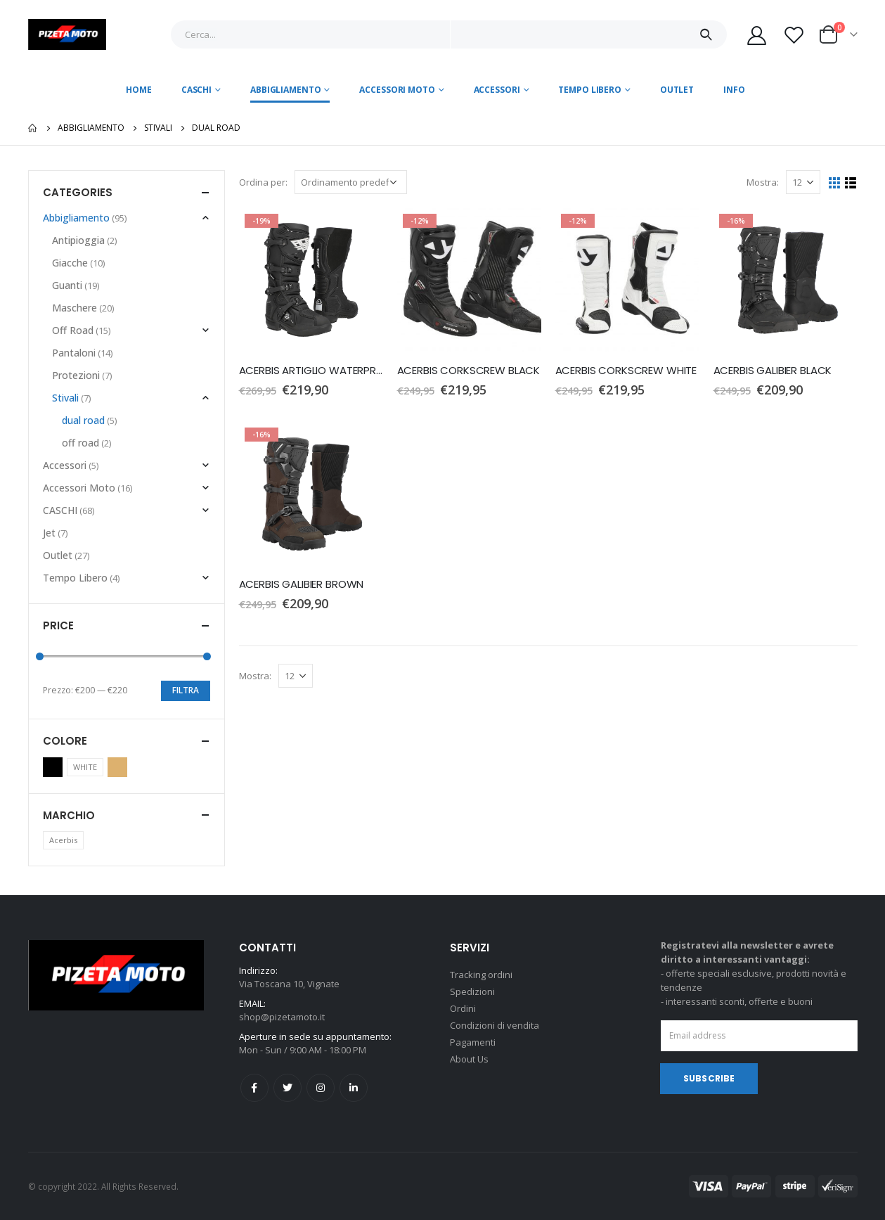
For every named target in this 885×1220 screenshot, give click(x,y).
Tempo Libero (589, 90)
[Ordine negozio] (351, 182)
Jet (49, 532)
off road (80, 442)
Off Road (72, 330)
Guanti (67, 285)
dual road (83, 420)
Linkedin (354, 1088)
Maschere (74, 307)
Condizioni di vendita (494, 1025)
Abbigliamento (285, 90)
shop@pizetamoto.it (282, 1016)
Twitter (287, 1088)
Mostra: (763, 182)
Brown (117, 767)
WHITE (85, 767)
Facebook (254, 1088)
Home (139, 90)
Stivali (65, 397)
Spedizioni (472, 991)
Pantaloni (74, 352)
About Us (469, 1059)
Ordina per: (263, 182)
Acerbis (63, 840)
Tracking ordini (481, 974)
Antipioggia (78, 240)
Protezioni (76, 375)
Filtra (185, 690)
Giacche (70, 262)
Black (53, 767)
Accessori (497, 90)
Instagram (320, 1088)
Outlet (677, 90)
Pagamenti (473, 1042)
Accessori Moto (396, 90)
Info (734, 90)
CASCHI (196, 90)
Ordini (463, 1008)
